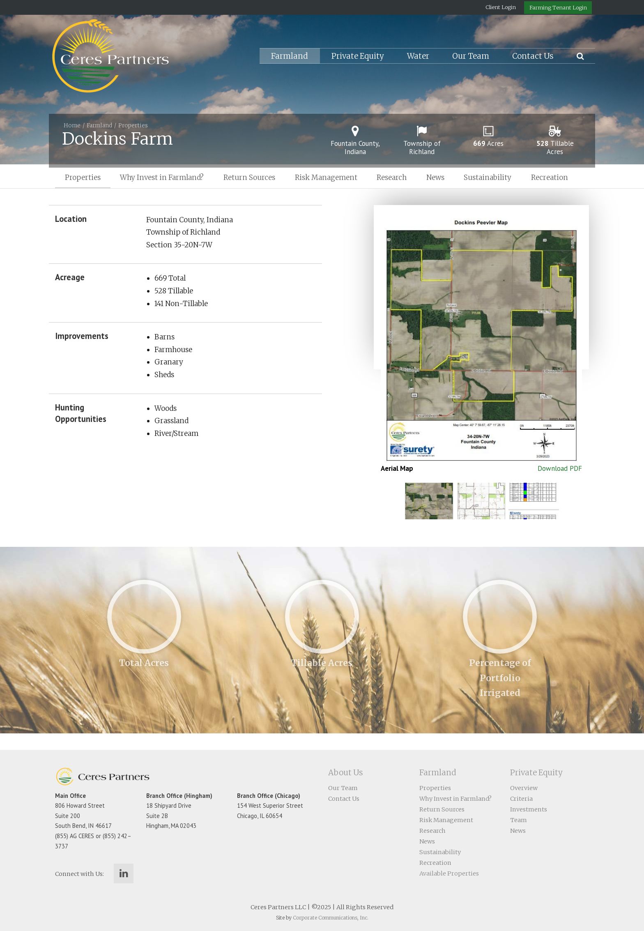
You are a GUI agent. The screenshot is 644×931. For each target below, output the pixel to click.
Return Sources (249, 177)
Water (418, 56)
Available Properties (449, 873)
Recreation (549, 177)
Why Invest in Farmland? (162, 177)
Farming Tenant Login (558, 7)
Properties (133, 125)
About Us (345, 772)
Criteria (521, 798)
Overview (524, 788)
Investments (528, 809)
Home (72, 125)
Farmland (289, 56)
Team (518, 820)
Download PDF (560, 468)
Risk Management (326, 177)
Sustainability (487, 177)
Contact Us (533, 56)
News (435, 177)
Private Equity (357, 56)
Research (392, 177)
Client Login (500, 7)
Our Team (470, 56)
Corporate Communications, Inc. (330, 918)
